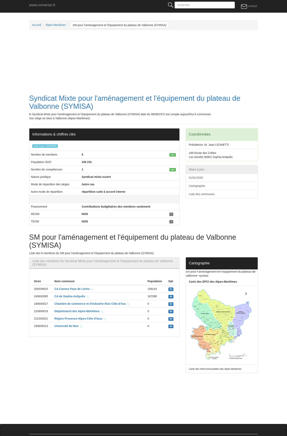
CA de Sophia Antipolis (71, 296)
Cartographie (197, 185)
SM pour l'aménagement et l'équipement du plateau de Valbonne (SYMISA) (119, 25)
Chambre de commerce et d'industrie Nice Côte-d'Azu (92, 303)
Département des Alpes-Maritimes (79, 311)
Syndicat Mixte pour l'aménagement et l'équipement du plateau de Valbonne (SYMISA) (134, 102)
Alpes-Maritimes (56, 24)
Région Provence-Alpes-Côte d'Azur (80, 318)
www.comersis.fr (42, 5)
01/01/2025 (196, 177)
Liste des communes (202, 194)
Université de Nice (68, 326)
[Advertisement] (149, 62)
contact (249, 6)
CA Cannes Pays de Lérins (74, 288)
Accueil (36, 24)
